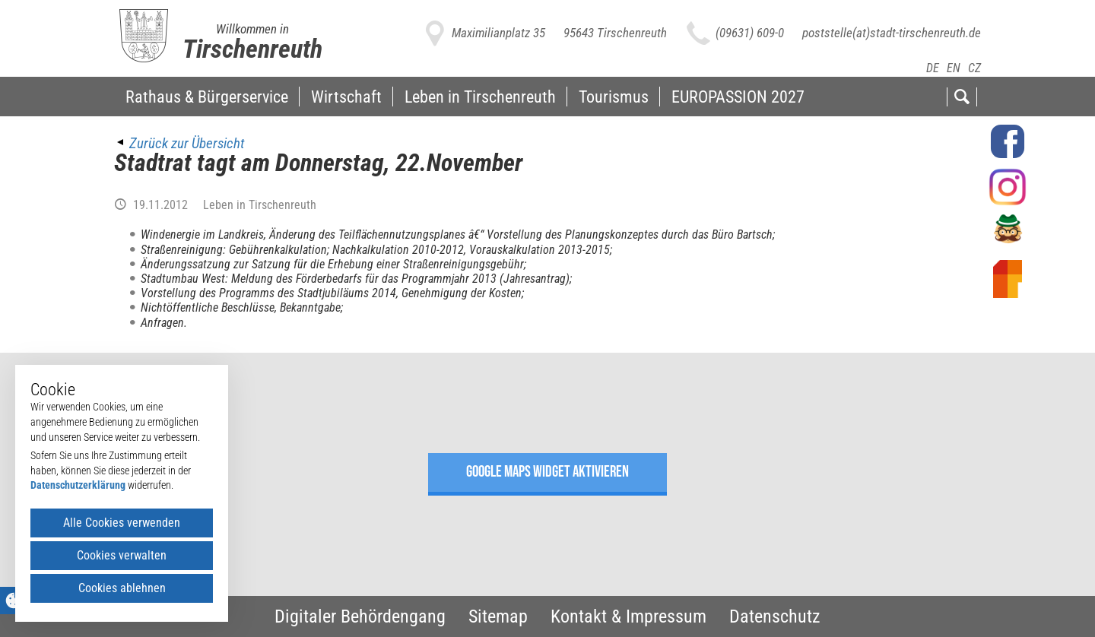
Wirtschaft (346, 96)
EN (953, 68)
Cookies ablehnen (122, 588)
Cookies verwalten (122, 555)
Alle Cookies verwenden (121, 522)
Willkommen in (252, 28)
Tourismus (614, 96)
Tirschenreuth (252, 48)
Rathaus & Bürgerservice (206, 96)
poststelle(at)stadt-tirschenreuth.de (891, 32)
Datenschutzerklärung (77, 485)
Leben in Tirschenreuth (480, 96)
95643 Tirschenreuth (615, 32)
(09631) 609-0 (750, 32)
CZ (974, 68)
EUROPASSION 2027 (738, 96)
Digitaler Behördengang (360, 616)
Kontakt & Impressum (628, 616)
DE (932, 68)
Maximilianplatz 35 (498, 32)
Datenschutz (774, 616)
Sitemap (498, 616)
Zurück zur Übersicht (186, 143)
